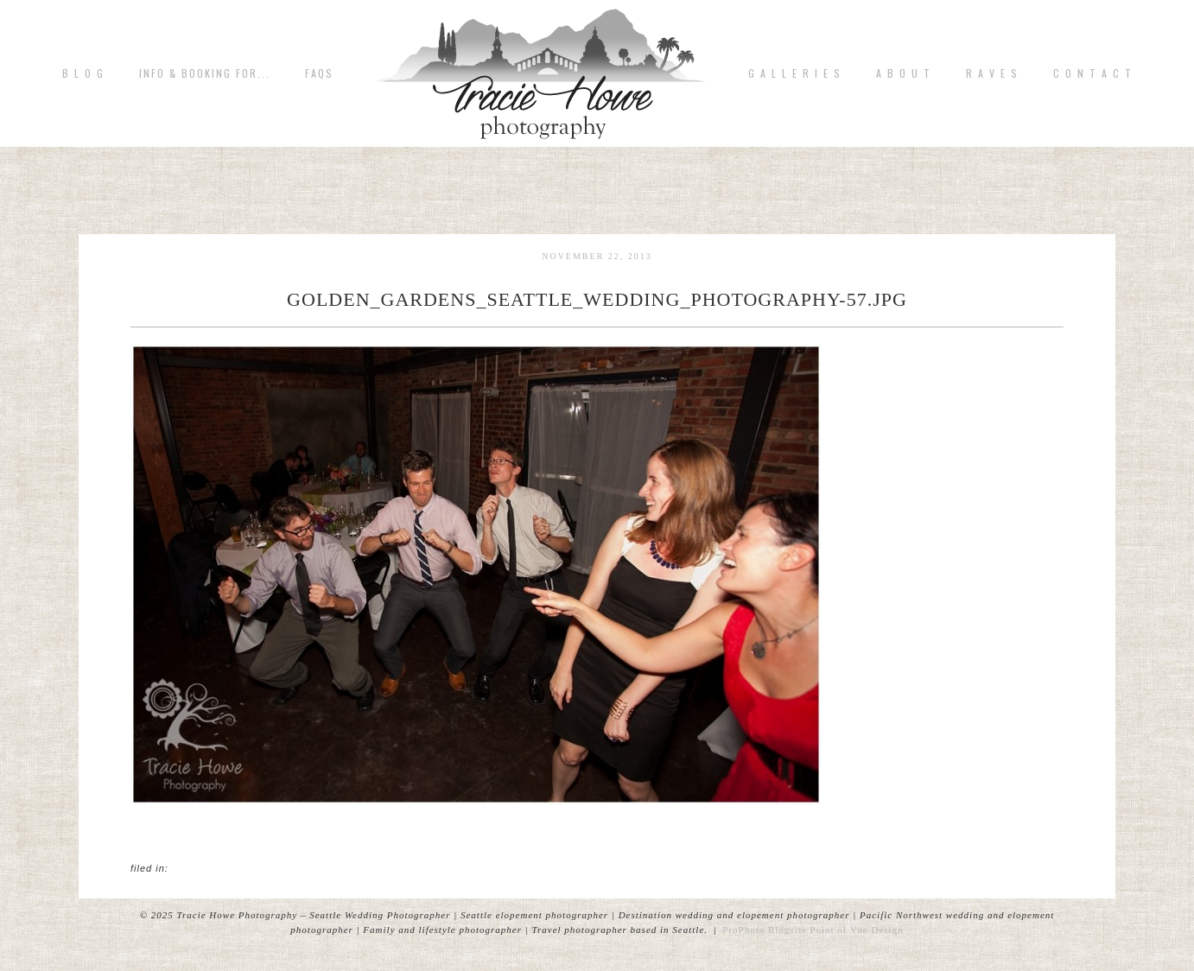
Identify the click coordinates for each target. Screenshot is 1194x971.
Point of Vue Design (856, 929)
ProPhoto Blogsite (764, 929)
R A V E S (992, 73)
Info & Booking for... (204, 73)
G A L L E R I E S (795, 73)
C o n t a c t (1093, 73)
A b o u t (903, 73)
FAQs (319, 73)
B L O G (83, 73)
